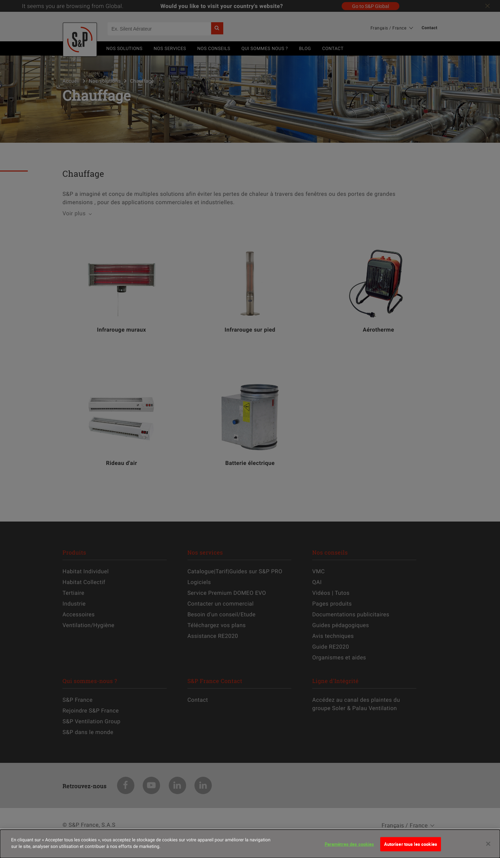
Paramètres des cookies (349, 847)
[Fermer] (488, 847)
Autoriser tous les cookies (410, 847)
